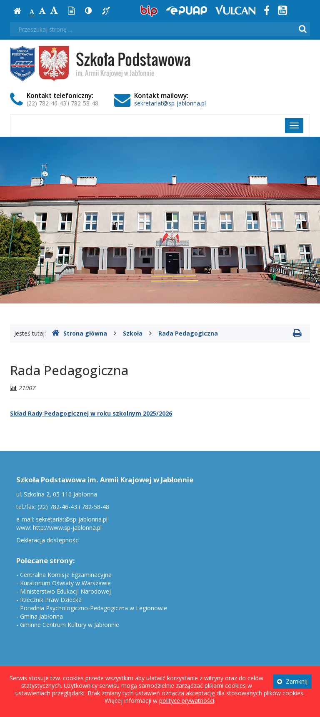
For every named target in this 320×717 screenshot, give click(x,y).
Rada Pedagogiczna (188, 333)
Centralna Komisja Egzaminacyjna (66, 575)
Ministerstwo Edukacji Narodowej (65, 591)
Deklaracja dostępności (48, 540)
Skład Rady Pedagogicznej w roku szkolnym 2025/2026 (91, 413)
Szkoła (132, 333)
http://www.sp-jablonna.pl (67, 527)
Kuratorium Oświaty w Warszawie (65, 583)
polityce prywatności (186, 700)
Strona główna (79, 333)
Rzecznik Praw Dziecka (51, 600)
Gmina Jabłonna (41, 616)
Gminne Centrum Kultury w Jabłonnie (69, 625)
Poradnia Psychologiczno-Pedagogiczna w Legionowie (93, 608)
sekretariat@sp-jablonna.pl (170, 103)
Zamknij (292, 681)
